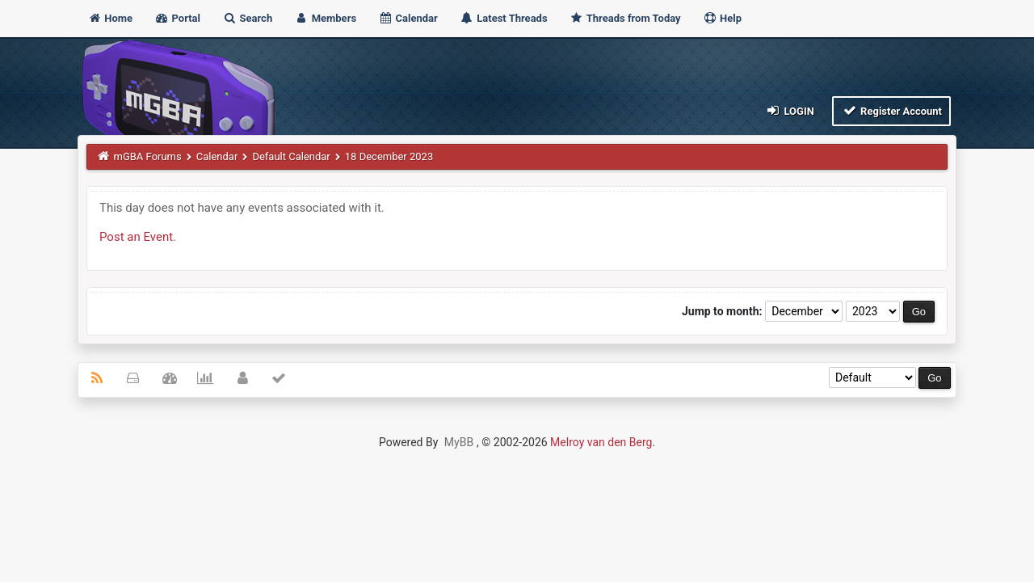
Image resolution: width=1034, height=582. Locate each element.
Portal (177, 18)
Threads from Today (625, 18)
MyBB (458, 442)
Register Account (891, 110)
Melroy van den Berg (601, 442)
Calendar (407, 18)
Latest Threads (504, 18)
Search (247, 18)
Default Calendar (291, 156)
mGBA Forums (148, 156)
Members (325, 18)
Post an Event (136, 237)
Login (789, 110)
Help (722, 18)
